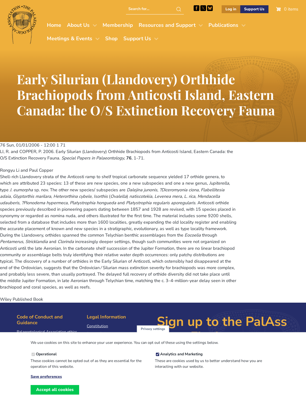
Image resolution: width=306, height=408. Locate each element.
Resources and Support (167, 25)
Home (54, 25)
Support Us (254, 9)
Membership (118, 25)
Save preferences (46, 379)
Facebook (196, 8)
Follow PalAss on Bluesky (210, 8)
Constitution (97, 326)
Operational (46, 357)
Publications (223, 25)
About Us (78, 25)
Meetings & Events (69, 38)
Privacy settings (153, 331)
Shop (111, 38)
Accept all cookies (55, 392)
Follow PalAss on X (203, 8)
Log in (230, 9)
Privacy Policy (98, 333)
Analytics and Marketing (181, 357)
